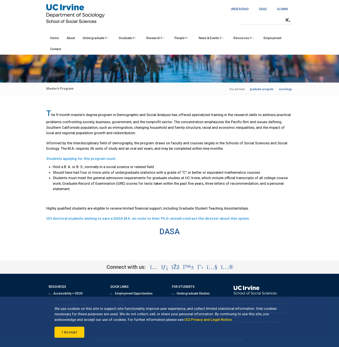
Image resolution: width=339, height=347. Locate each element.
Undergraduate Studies (191, 293)
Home (54, 38)
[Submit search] (288, 20)
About (71, 38)
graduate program (261, 89)
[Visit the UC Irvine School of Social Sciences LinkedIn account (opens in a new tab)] (164, 267)
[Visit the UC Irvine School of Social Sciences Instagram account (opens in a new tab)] (154, 267)
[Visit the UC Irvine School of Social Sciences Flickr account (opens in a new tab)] (227, 267)
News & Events (211, 38)
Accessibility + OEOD (66, 293)
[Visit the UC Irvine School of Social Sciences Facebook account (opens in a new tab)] (175, 267)
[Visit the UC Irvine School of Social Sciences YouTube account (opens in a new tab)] (212, 267)
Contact (55, 49)
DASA (169, 231)
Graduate (127, 38)
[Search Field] (265, 19)
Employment (272, 38)
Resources (243, 38)
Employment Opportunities (131, 293)
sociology (285, 89)
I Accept (69, 332)
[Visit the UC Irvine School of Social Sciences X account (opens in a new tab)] (200, 267)
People (181, 38)
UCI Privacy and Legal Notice (208, 319)
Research (155, 38)
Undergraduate (96, 38)
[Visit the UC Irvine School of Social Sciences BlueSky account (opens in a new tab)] (188, 267)
